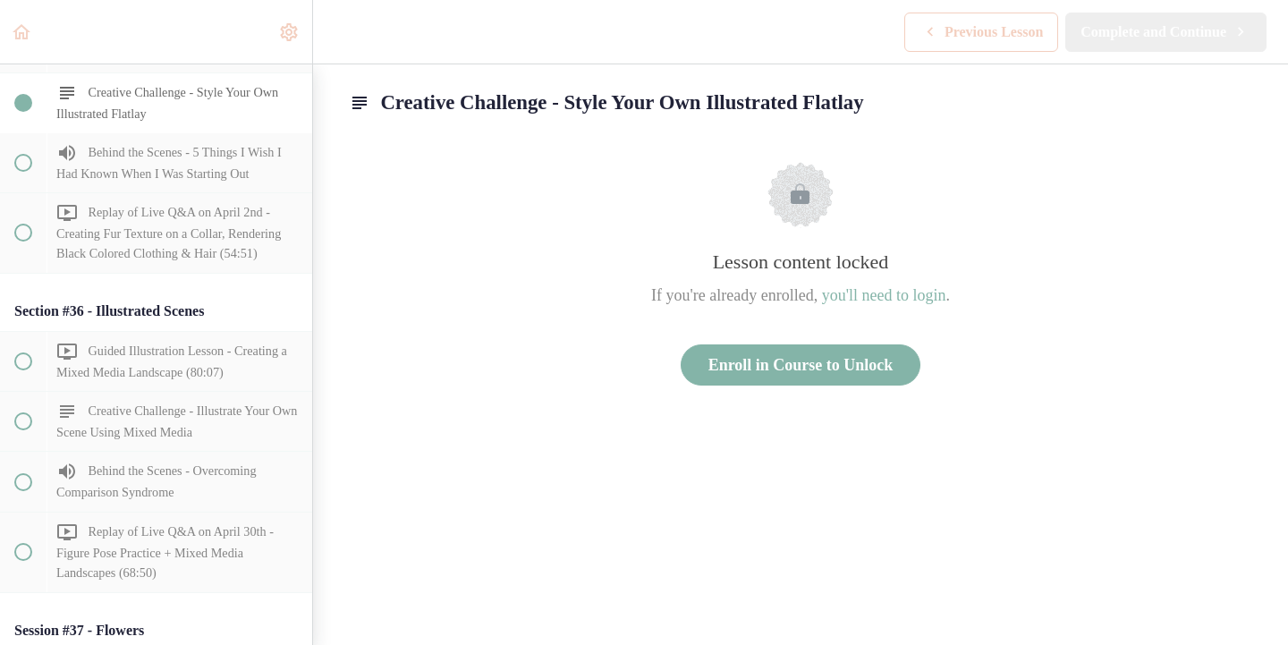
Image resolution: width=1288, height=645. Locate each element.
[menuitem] (289, 32)
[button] (22, 32)
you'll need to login (884, 295)
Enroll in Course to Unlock (801, 365)
